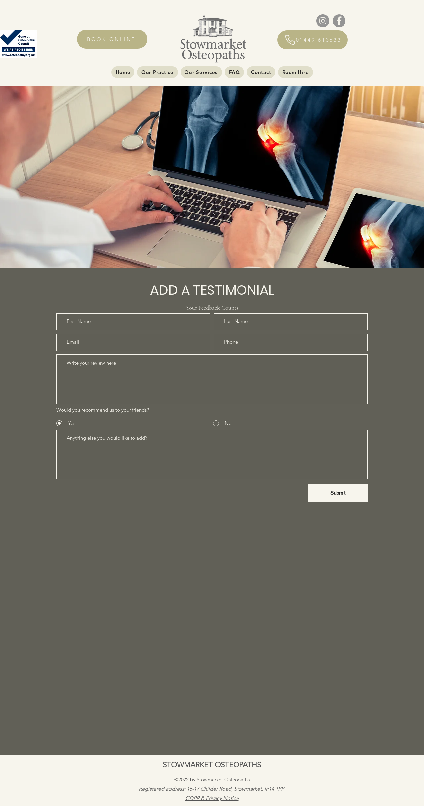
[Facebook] (339, 20)
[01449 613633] (312, 39)
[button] (157, 72)
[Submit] (338, 493)
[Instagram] (322, 20)
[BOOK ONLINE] (112, 39)
